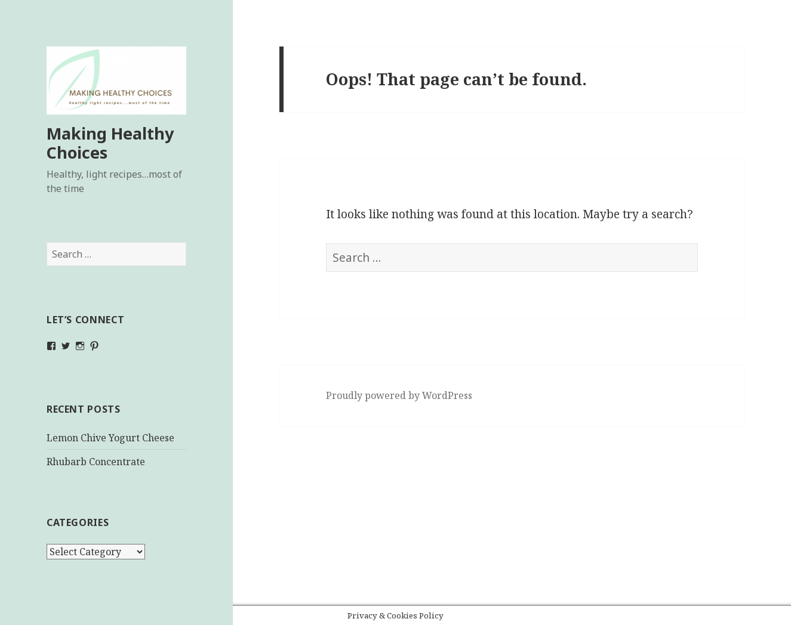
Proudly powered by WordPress (399, 395)
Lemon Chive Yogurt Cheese (110, 437)
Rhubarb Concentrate (96, 461)
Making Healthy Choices (110, 142)
